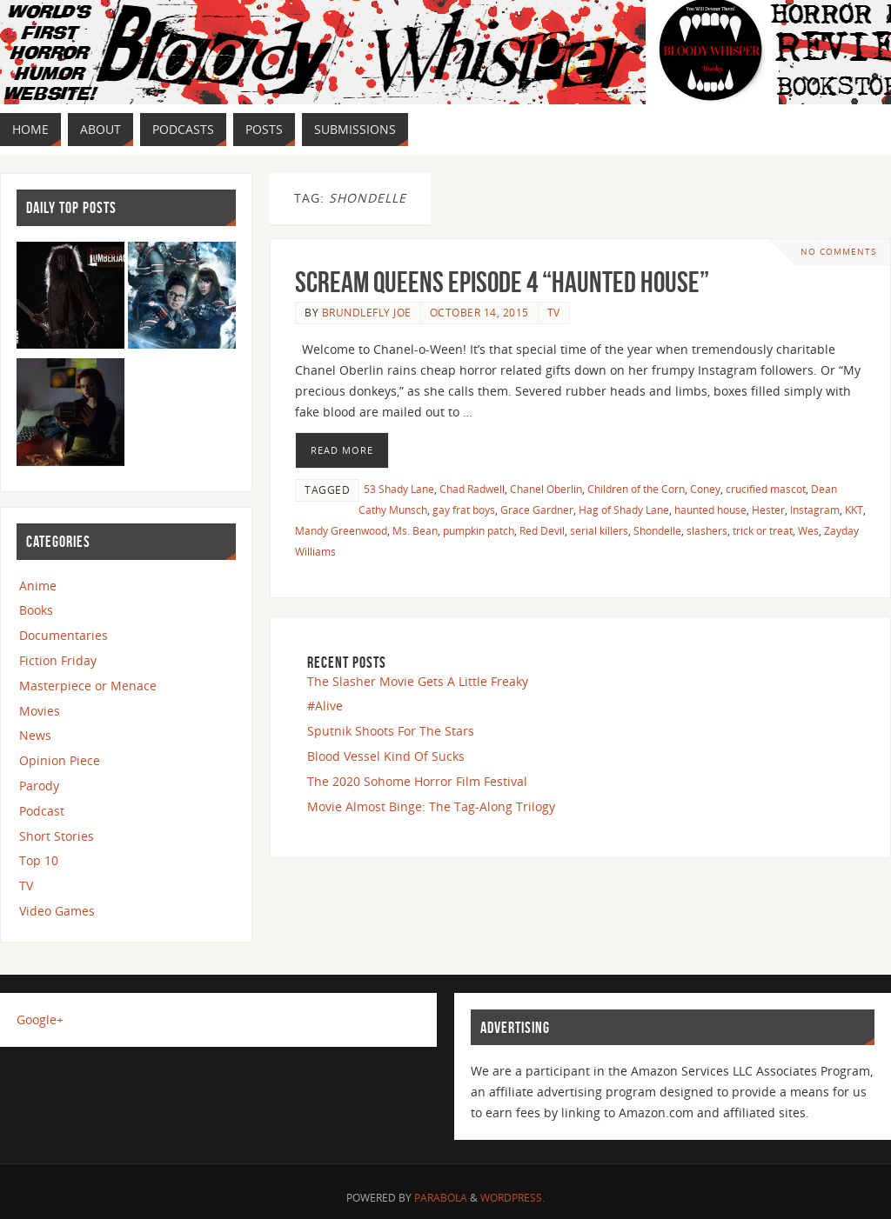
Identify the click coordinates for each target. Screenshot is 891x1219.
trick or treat (763, 530)
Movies (39, 711)
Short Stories (56, 836)
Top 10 (38, 860)
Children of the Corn (636, 489)
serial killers (599, 530)
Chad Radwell (472, 489)
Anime (38, 585)
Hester (768, 509)
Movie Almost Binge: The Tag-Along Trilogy (431, 806)
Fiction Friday (58, 660)
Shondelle (657, 530)
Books (36, 610)
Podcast (41, 811)
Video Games (57, 911)
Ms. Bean (415, 530)
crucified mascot (766, 489)
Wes (808, 530)
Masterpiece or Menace (88, 685)
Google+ (40, 1019)
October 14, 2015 (479, 312)
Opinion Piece (59, 760)
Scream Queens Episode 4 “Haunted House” (502, 282)
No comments (838, 251)
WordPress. (512, 1197)
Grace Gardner (536, 509)
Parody (39, 785)
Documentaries (63, 635)
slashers (707, 530)
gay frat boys (463, 509)
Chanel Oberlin (546, 489)
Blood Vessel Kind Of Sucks (386, 756)
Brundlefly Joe (367, 312)
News (35, 735)
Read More (342, 449)
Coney (705, 489)
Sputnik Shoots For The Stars (390, 731)
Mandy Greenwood (341, 530)
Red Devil (542, 530)
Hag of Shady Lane (624, 509)
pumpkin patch (478, 530)
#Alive (325, 705)
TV (553, 312)
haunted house (710, 509)
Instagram (815, 509)
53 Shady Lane (399, 489)
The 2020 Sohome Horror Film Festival (417, 781)
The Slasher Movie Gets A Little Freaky (417, 681)
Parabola (440, 1197)
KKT (854, 509)
